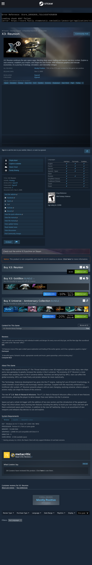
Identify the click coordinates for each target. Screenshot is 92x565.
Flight (72, 84)
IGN (3, 346)
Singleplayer (56, 84)
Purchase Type (22, 518)
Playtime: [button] (57, 525)
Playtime (60, 518)
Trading (78, 84)
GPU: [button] (28, 528)
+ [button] (82, 84)
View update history (11, 225)
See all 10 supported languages (58, 178)
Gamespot (5, 353)
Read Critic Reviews (23, 458)
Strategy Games (15, 32)
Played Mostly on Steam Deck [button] (73, 525)
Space (6, 84)
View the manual (11, 219)
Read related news (11, 228)
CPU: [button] (20, 528)
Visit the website (11, 196)
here (42, 472)
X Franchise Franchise (30, 32)
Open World (65, 84)
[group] (46, 527)
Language (35, 518)
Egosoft (37, 76)
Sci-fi (34, 84)
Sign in (4, 151)
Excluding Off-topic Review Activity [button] (38, 525)
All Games (5, 32)
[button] (81, 273)
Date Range (48, 518)
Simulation (13, 84)
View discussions (10, 232)
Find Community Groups (13, 235)
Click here (67, 261)
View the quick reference (14, 216)
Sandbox (40, 84)
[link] (66, 295)
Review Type (7, 518)
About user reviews (8, 489)
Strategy (20, 84)
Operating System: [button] (8, 528)
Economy (48, 84)
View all (85, 465)
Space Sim (28, 84)
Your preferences (22, 489)
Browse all (84, 327)
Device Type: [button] (39, 528)
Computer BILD (7, 359)
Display (70, 518)
